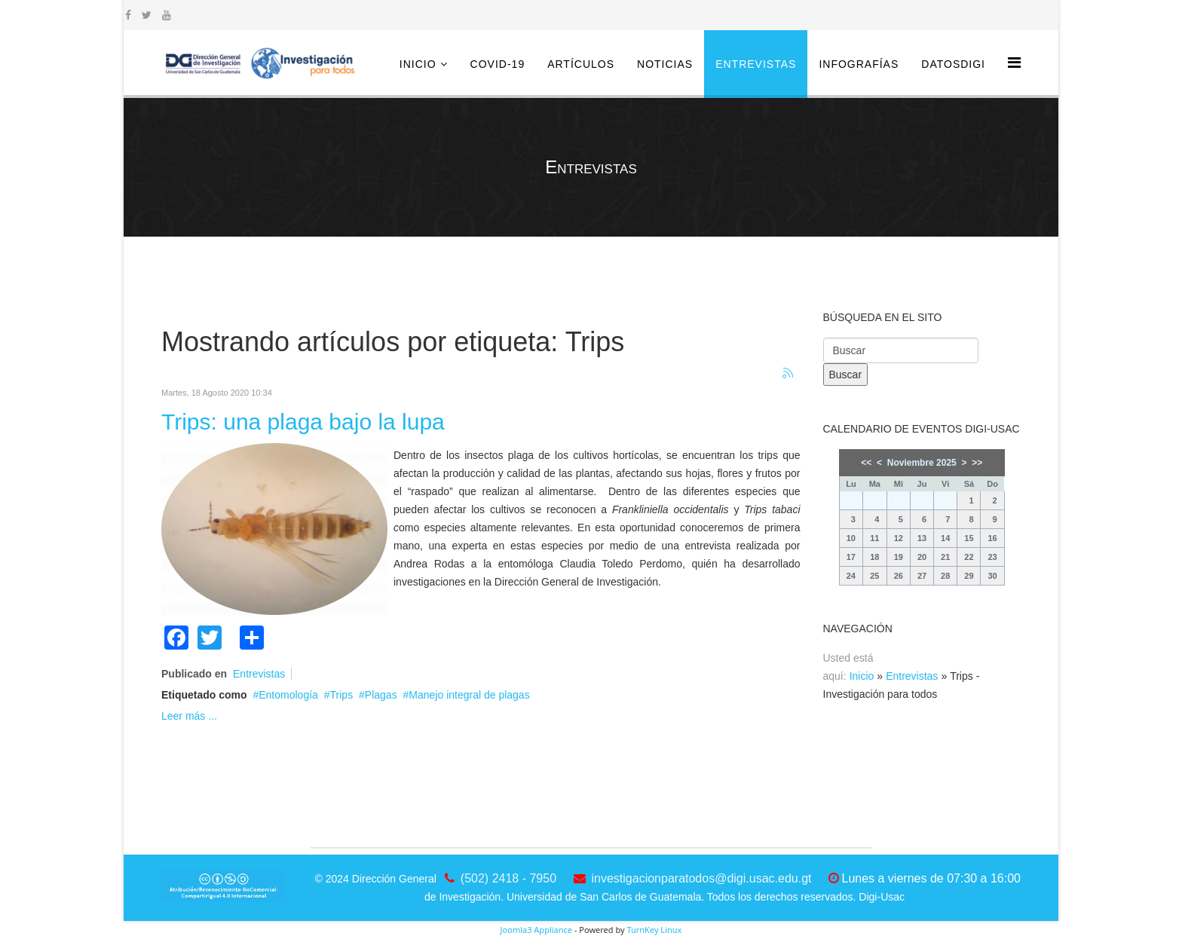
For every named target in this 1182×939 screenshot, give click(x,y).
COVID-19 (497, 64)
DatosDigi (953, 64)
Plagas (381, 695)
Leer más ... (189, 716)
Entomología (288, 695)
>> (977, 462)
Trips (342, 695)
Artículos (580, 64)
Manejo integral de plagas (469, 695)
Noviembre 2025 (922, 462)
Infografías (859, 64)
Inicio (418, 64)
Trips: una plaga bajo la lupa (303, 421)
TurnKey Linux (653, 929)
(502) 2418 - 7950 (508, 878)
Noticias (665, 64)
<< (866, 462)
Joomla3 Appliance (536, 929)
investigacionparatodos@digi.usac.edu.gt (702, 878)
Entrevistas (755, 64)
